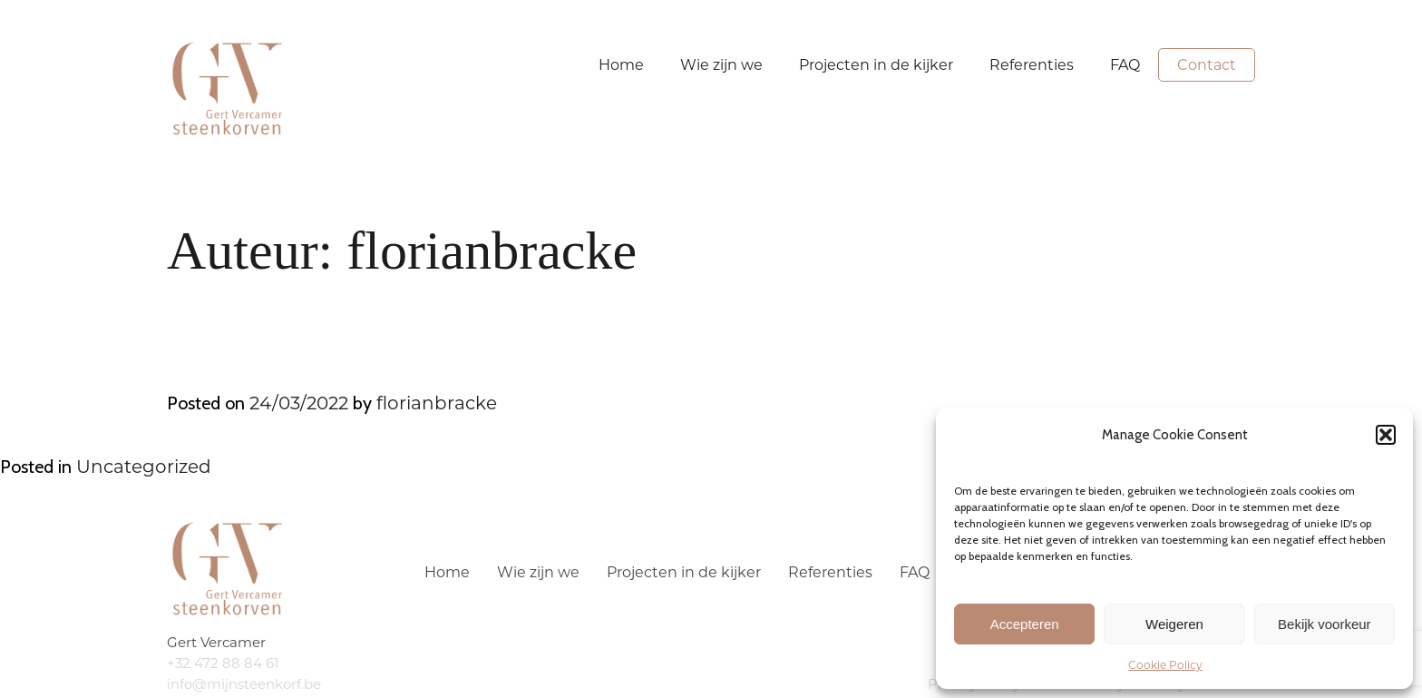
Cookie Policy (1165, 665)
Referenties (1031, 65)
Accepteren (1024, 624)
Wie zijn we (721, 65)
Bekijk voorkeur (1324, 624)
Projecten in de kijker (876, 65)
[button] (1386, 435)
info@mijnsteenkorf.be (244, 684)
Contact (1206, 65)
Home (621, 65)
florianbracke (436, 403)
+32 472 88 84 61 (222, 663)
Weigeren (1174, 624)
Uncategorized (143, 466)
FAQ (1125, 65)
